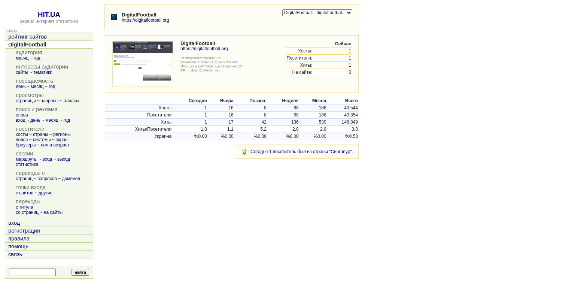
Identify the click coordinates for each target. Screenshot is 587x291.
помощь (18, 246)
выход (63, 159)
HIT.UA (49, 14)
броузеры (26, 145)
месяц (22, 58)
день (21, 86)
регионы (61, 134)
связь (15, 254)
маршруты (26, 159)
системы (42, 139)
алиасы (71, 100)
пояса (22, 139)
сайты (22, 72)
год (37, 58)
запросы (49, 100)
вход (20, 120)
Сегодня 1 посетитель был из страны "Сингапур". (301, 151)
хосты (22, 134)
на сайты (53, 212)
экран (61, 139)
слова (22, 115)
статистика (27, 164)
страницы (26, 100)
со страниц (27, 212)
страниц (24, 178)
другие (45, 192)
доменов (71, 178)
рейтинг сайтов (27, 37)
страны (40, 134)
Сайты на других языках (218, 62)
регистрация (24, 231)
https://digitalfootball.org (145, 20)
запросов (47, 178)
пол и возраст (55, 145)
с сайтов (24, 192)
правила (19, 239)
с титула (24, 207)
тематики (42, 72)
